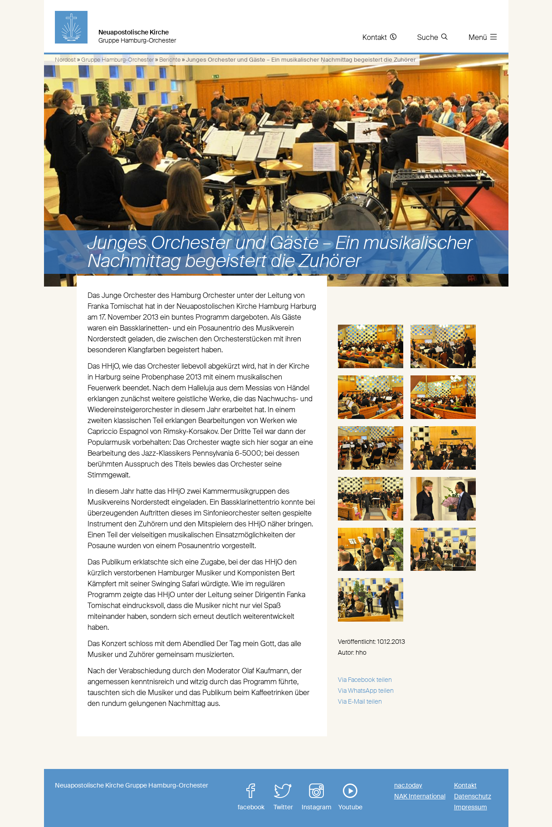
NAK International (419, 796)
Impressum (470, 807)
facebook (250, 797)
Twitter (283, 797)
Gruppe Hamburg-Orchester (117, 59)
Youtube (350, 797)
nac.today (408, 785)
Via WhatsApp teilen (366, 690)
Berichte (170, 59)
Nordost (65, 59)
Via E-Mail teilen (360, 701)
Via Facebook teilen (365, 680)
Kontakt (465, 785)
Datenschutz (472, 796)
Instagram (317, 797)
